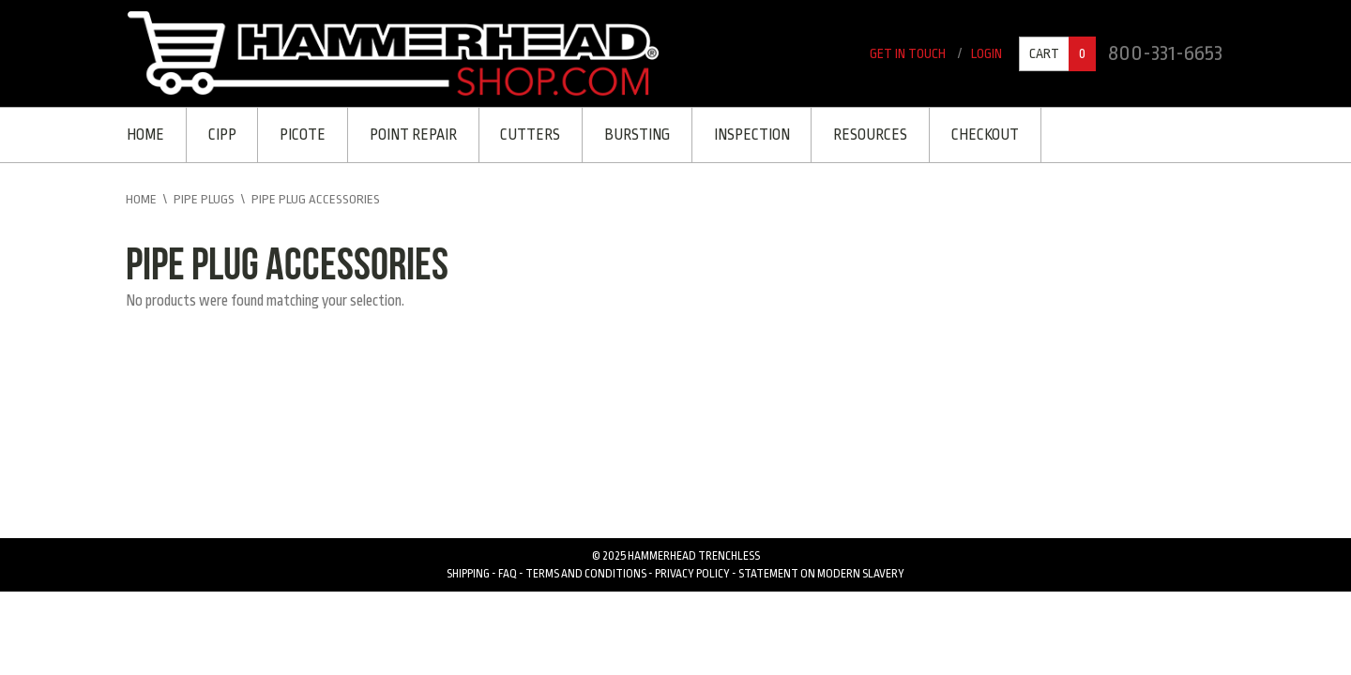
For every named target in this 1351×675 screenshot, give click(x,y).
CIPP (224, 136)
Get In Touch (901, 53)
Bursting (648, 136)
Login (983, 53)
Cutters (539, 136)
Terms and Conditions (585, 575)
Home (145, 136)
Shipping (468, 575)
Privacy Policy (692, 575)
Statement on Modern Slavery (821, 575)
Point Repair (419, 136)
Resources (886, 136)
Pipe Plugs (205, 203)
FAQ (507, 575)
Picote (307, 136)
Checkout (1003, 136)
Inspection (765, 136)
